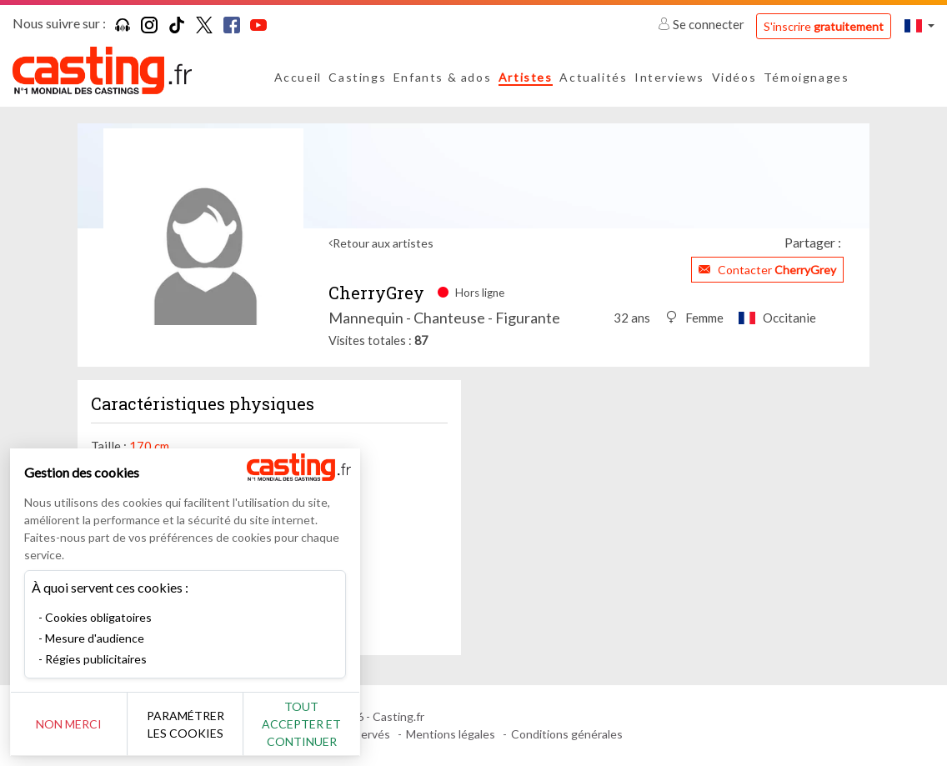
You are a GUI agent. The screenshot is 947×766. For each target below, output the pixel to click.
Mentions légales (450, 734)
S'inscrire (824, 26)
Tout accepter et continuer (301, 723)
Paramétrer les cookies (185, 724)
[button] (919, 25)
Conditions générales (567, 734)
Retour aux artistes (383, 243)
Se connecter (702, 24)
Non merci (69, 724)
